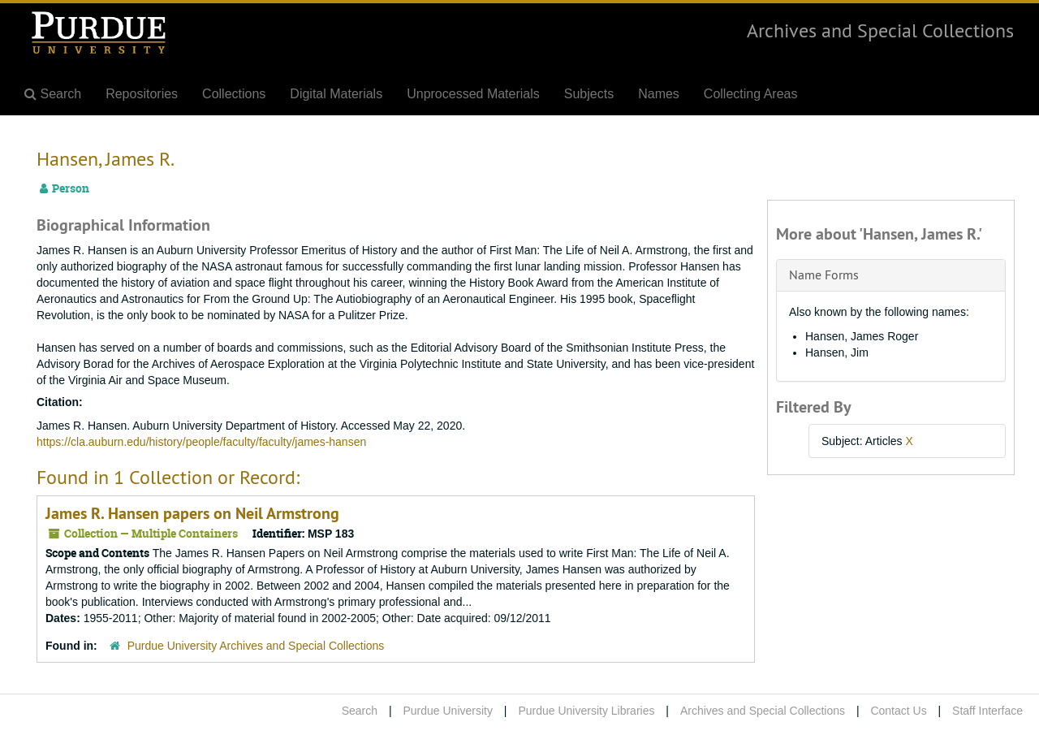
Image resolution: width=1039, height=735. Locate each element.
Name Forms (824, 274)
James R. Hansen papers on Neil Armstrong (192, 513)
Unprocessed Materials (473, 94)
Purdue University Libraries (586, 710)
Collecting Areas (751, 94)
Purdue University (448, 710)
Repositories (142, 94)
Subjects (589, 94)
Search (359, 710)
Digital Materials (336, 94)
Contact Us (898, 710)
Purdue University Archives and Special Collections (256, 645)
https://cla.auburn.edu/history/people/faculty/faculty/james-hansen (201, 441)
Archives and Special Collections (880, 30)
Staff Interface (987, 710)
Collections (233, 94)
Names (658, 94)
